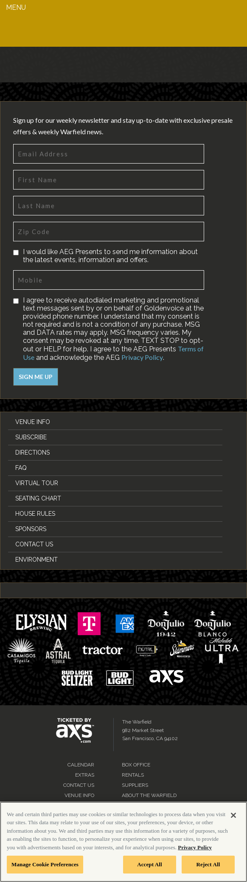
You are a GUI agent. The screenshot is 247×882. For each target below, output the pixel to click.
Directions (32, 452)
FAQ (21, 467)
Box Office (136, 765)
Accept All (149, 864)
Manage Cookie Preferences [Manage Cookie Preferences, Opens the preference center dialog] (45, 864)
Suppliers (135, 785)
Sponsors (30, 529)
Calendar (80, 765)
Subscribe (31, 437)
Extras (84, 775)
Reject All (208, 864)
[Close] (233, 815)
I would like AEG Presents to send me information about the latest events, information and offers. (110, 256)
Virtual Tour (36, 483)
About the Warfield (149, 795)
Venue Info (32, 421)
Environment (36, 559)
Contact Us (34, 544)
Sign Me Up (36, 376)
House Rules (35, 513)
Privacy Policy (142, 357)
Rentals (133, 775)
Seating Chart (38, 498)
